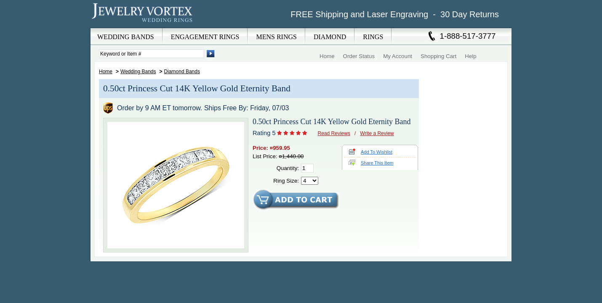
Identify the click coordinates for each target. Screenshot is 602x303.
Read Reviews (334, 133)
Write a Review (377, 133)
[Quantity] (307, 168)
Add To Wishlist (376, 151)
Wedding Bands (138, 71)
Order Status (359, 56)
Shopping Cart (438, 56)
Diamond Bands (182, 71)
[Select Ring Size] (309, 181)
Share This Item (377, 162)
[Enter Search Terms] (151, 53)
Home (327, 56)
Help (470, 56)
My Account (397, 56)
